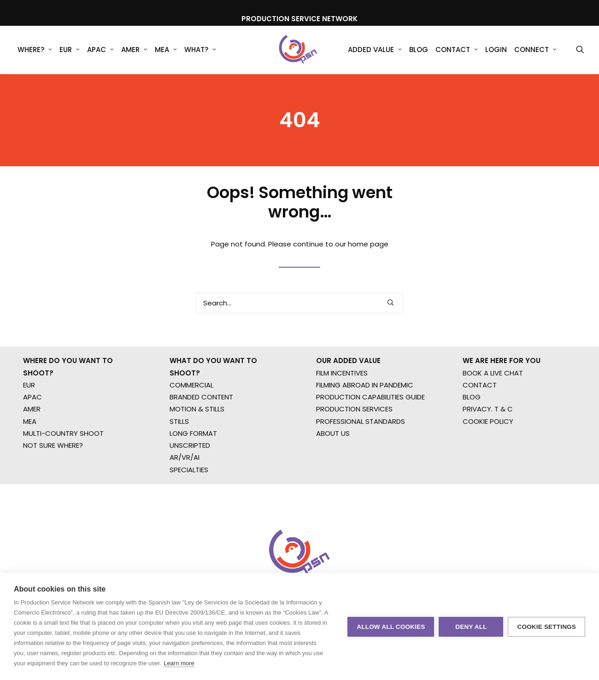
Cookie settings (546, 626)
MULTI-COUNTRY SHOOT (63, 459)
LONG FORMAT (193, 459)
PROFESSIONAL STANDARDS (360, 447)
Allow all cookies (391, 626)
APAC (100, 50)
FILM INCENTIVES (342, 399)
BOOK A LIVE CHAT (493, 399)
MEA (166, 50)
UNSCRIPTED (190, 471)
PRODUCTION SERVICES (354, 435)
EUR (69, 50)
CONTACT (480, 411)
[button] (580, 50)
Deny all (471, 626)
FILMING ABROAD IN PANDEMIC (364, 411)
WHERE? (35, 50)
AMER (134, 50)
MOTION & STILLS (197, 435)
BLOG (472, 423)
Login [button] (496, 50)
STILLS (179, 447)
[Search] (299, 315)
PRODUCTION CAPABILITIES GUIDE (370, 423)
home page (368, 257)
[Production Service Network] (298, 50)
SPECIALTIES (189, 495)
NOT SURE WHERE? (53, 471)
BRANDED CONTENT (201, 423)
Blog (418, 50)
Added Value (375, 50)
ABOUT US (333, 459)
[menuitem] (35, 50)
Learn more (179, 663)
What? (200, 50)
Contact (456, 50)
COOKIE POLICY (488, 447)
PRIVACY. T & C (488, 435)
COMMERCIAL (191, 411)
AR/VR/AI (185, 483)
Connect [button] (535, 50)
